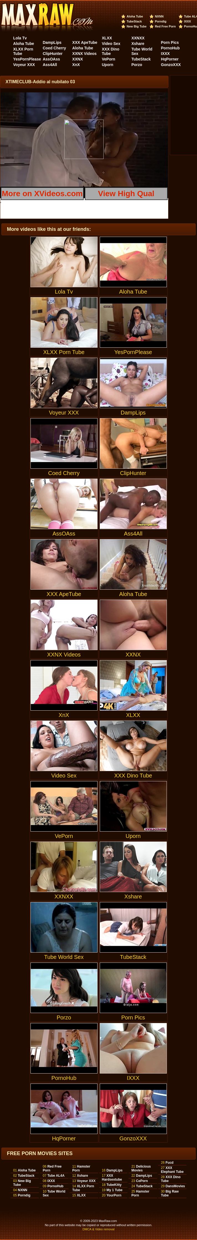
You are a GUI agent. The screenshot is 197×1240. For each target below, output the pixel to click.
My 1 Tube (114, 1190)
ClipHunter (53, 53)
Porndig (161, 21)
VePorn (108, 59)
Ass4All (50, 64)
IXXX (187, 21)
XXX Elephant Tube (172, 1170)
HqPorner (170, 59)
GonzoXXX (171, 64)
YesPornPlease (27, 59)
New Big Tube (137, 26)
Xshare (137, 43)
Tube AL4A (56, 1176)
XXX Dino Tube (110, 51)
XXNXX (137, 38)
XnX (76, 64)
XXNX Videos (84, 53)
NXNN (159, 16)
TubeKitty (113, 1185)
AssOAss (51, 59)
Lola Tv (20, 38)
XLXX (107, 38)
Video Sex (111, 43)
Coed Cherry (54, 48)
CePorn (142, 1181)
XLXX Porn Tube (64, 326)
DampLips (52, 42)
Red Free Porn (165, 26)
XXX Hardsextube (112, 1177)
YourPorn (113, 1195)
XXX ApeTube (84, 42)
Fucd (169, 1163)
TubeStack (134, 21)
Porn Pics (170, 42)
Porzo (136, 64)
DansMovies (175, 1186)
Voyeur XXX (24, 64)
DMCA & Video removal (98, 1229)
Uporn (107, 64)
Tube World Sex (64, 931)
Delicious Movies (141, 1168)
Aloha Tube (135, 16)
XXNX (77, 59)
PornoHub (170, 48)
